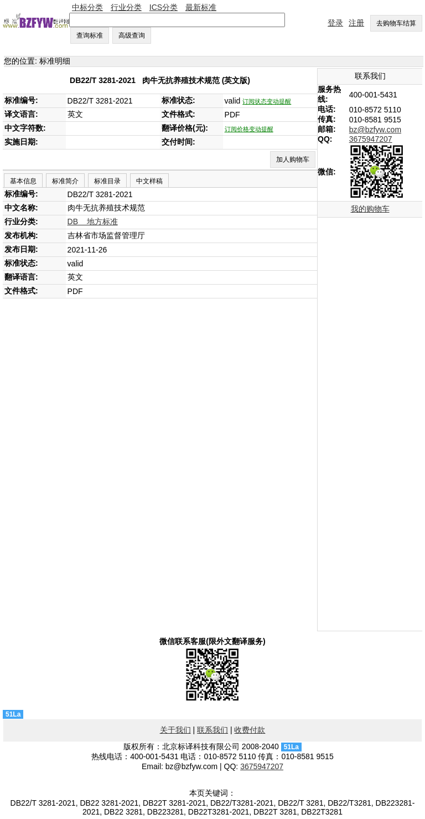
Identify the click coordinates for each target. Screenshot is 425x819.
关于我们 (175, 729)
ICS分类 (163, 7)
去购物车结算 (396, 23)
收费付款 (249, 729)
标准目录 (107, 181)
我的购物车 (370, 208)
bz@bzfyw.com (375, 129)
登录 (335, 22)
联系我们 (212, 729)
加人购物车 (292, 159)
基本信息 (23, 181)
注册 (356, 22)
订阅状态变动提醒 (266, 101)
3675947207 (370, 139)
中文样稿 (149, 181)
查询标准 (89, 35)
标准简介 (65, 181)
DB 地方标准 (93, 221)
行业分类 (126, 7)
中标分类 (87, 7)
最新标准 (200, 7)
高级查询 (131, 35)
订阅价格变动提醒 (249, 129)
